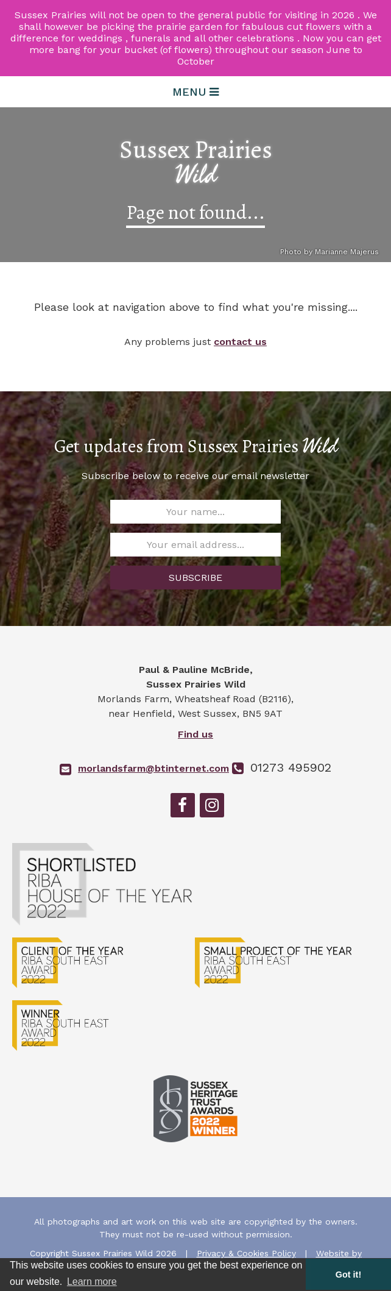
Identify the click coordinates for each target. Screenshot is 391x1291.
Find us (195, 734)
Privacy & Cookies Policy (246, 1253)
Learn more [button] (92, 1281)
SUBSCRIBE (195, 577)
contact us (240, 341)
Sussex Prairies (195, 162)
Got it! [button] (348, 1274)
